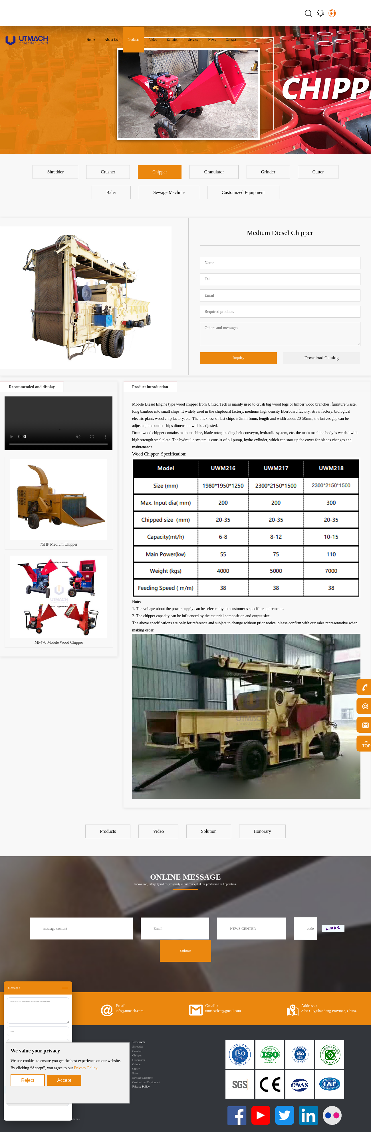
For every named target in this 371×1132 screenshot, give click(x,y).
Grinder (137, 1064)
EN (315, 38)
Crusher (137, 1051)
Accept (64, 1080)
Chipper (137, 1055)
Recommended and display (32, 387)
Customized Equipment (146, 1082)
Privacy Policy (85, 1068)
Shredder (137, 1046)
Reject (27, 1080)
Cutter (136, 1068)
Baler (135, 1073)
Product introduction (150, 387)
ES (326, 38)
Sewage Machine (142, 1077)
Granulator (138, 1060)
